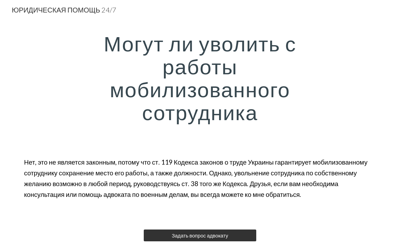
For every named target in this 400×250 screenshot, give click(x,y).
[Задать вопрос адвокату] (200, 235)
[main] (200, 77)
